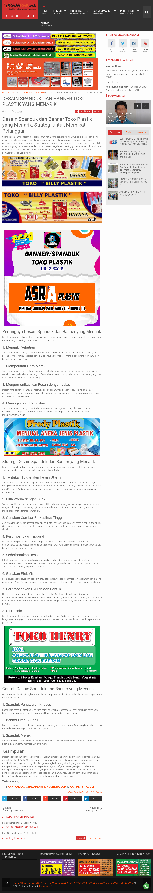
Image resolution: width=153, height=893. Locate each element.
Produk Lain (128, 12)
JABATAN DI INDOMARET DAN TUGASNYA (132, 193)
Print (87, 111)
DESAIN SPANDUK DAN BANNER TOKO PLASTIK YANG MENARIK (44, 101)
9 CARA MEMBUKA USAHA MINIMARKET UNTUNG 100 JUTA (133, 182)
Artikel (47, 24)
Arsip (128, 132)
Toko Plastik (96, 792)
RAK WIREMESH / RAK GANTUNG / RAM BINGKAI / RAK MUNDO (133, 154)
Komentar (142, 132)
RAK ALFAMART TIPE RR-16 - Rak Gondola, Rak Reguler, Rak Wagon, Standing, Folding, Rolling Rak (133, 168)
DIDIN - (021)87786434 (120, 113)
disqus (98, 838)
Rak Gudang (77, 12)
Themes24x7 (45, 886)
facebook (81, 838)
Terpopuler (115, 132)
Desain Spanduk (81, 792)
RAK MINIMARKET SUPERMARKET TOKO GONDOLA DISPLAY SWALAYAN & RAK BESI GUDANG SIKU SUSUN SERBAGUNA (73, 882)
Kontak (57, 12)
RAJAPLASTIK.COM (81, 786)
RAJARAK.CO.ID (17, 786)
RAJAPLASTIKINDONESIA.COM (47, 786)
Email (97, 111)
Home (44, 12)
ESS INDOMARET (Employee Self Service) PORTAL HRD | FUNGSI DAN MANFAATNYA (133, 141)
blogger (90, 838)
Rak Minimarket (102, 12)
